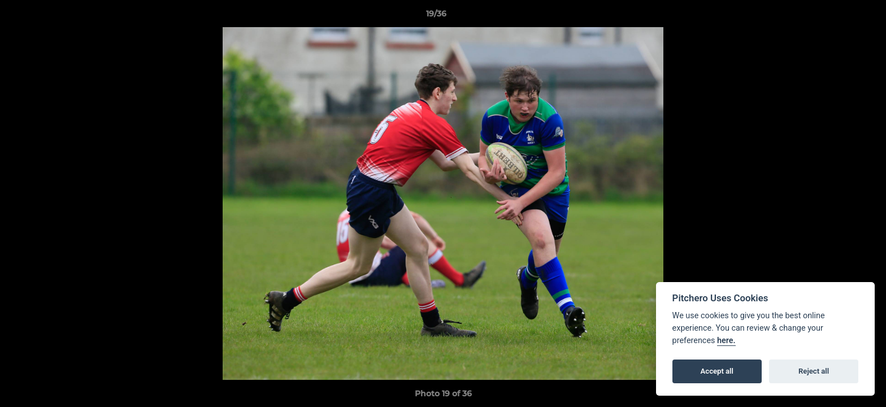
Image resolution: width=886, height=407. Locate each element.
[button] (838, 16)
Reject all (813, 371)
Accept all (717, 371)
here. (726, 340)
